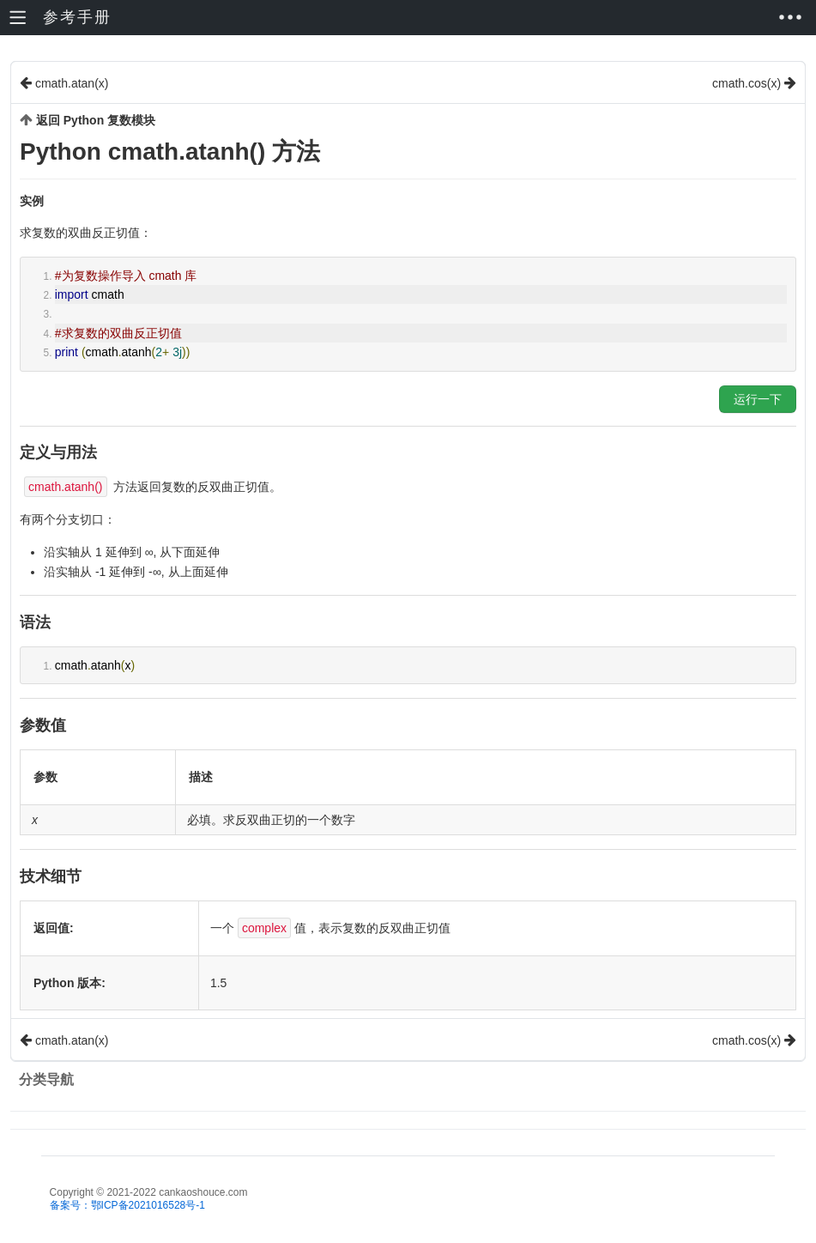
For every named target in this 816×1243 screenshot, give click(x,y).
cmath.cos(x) (754, 83)
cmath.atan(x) (64, 83)
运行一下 (758, 399)
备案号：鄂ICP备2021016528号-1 (127, 1205)
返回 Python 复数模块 (95, 120)
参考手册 (77, 17)
